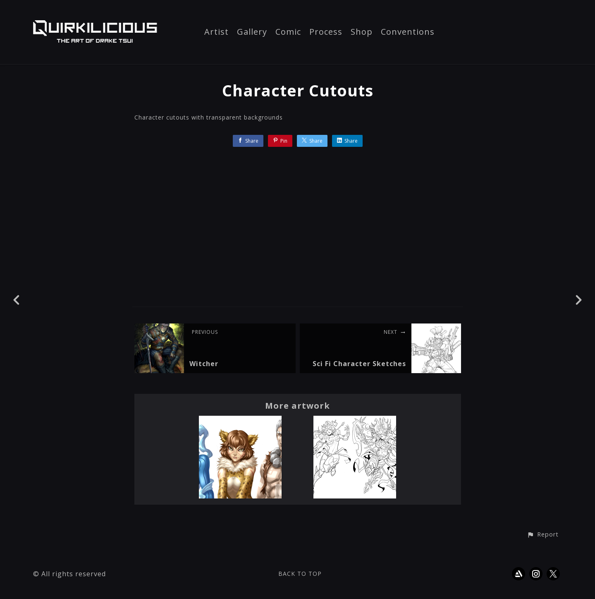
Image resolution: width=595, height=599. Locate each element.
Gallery (252, 32)
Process (325, 32)
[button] (542, 535)
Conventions (408, 32)
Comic (288, 32)
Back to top (300, 573)
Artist (216, 32)
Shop (362, 32)
